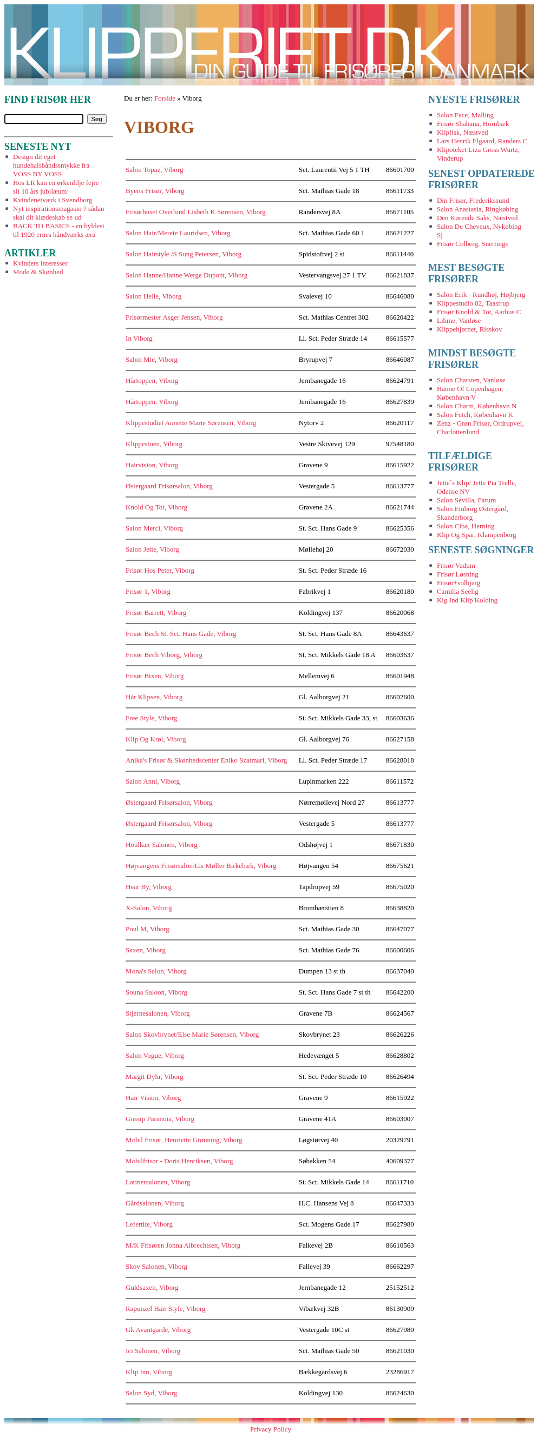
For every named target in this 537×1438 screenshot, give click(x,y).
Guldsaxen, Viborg (152, 1287)
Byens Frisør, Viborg (155, 191)
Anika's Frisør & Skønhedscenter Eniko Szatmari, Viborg (206, 760)
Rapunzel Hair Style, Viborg (166, 1308)
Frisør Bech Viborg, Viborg (164, 655)
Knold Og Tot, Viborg (156, 507)
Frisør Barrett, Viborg (156, 612)
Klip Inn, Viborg (149, 1372)
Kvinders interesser (40, 263)
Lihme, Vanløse (459, 320)
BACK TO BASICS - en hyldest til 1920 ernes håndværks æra (58, 230)
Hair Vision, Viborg (153, 1098)
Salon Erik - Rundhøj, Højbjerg (481, 294)
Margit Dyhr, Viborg (155, 1076)
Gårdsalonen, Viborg (155, 1203)
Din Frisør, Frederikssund (473, 200)
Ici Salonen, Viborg (153, 1351)
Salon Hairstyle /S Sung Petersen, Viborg (183, 254)
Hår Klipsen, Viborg (154, 697)
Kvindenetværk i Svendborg (52, 200)
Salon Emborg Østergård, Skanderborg (472, 513)
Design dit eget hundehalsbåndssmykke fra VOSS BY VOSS (51, 165)
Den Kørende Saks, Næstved (477, 218)
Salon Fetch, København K (475, 414)
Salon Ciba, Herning (466, 526)
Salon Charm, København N (476, 406)
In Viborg (139, 338)
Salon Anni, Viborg (153, 781)
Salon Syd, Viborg (151, 1393)
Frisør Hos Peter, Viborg (160, 570)
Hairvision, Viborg (152, 465)
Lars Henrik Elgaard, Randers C (482, 141)
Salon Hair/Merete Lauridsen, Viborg (178, 233)
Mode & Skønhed (38, 272)
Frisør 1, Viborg (148, 591)
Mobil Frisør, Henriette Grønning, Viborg (184, 1140)
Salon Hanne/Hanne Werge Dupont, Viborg (186, 275)
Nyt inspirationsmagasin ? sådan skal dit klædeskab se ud (58, 212)
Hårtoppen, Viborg (152, 380)
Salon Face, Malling (465, 115)
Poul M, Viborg (147, 929)
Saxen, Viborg (146, 950)
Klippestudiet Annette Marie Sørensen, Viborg (191, 423)
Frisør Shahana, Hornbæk (473, 124)
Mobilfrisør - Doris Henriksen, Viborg (179, 1161)
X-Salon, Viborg (149, 908)
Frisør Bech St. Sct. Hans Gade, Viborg (181, 633)
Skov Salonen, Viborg (156, 1266)
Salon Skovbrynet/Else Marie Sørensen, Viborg (192, 1034)
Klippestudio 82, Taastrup (473, 303)
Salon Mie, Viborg (152, 359)
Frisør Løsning (458, 574)
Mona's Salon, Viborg (156, 971)
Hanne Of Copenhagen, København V (470, 393)
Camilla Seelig (458, 591)
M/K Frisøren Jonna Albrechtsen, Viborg (183, 1245)
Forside (164, 98)
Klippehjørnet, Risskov (469, 329)
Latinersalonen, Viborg (158, 1182)
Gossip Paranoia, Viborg (160, 1119)
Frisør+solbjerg (458, 583)
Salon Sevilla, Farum (466, 500)
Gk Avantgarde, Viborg (158, 1330)
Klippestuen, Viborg (154, 444)
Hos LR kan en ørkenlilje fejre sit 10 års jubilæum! (56, 186)
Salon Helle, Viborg (153, 296)
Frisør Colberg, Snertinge (472, 244)
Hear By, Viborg (149, 887)
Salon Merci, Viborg (154, 528)
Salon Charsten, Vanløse (471, 380)
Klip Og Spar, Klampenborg (476, 535)
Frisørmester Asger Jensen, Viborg (174, 317)
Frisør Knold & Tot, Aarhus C (479, 312)
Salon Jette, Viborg (152, 549)
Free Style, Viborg (151, 718)
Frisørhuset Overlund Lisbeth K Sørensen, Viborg (196, 212)
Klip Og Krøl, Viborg (156, 739)
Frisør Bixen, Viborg (155, 676)
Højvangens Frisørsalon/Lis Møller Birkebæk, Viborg (201, 866)
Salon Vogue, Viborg (155, 1055)
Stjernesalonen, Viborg (158, 1013)
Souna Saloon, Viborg (156, 992)
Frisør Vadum (456, 565)
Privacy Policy (270, 1429)
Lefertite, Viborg (149, 1224)
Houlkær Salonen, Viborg (162, 844)
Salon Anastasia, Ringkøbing (478, 209)
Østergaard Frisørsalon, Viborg (169, 486)
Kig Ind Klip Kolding (467, 600)
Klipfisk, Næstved (462, 132)
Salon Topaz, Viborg (154, 169)
